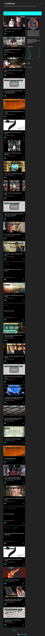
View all (5, 14)
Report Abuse (30, 67)
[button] (23, 34)
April (29, 50)
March (29, 52)
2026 (28, 48)
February (30, 54)
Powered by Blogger (22, 634)
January (29, 56)
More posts (14, 630)
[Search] (41, 3)
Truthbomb (9, 3)
